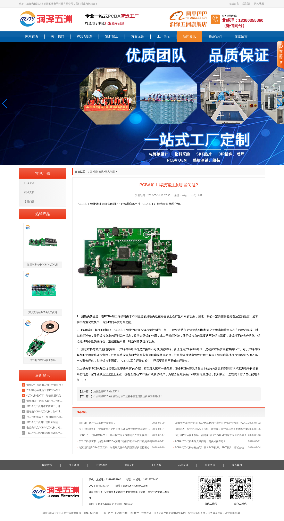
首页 (89, 171)
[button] (5, 103)
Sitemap (128, 504)
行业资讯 (29, 183)
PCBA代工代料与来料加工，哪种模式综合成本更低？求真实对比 (114, 435)
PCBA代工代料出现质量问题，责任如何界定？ (200, 441)
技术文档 (29, 192)
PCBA (114, 16)
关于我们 (57, 36)
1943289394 (102, 485)
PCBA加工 (94, 513)
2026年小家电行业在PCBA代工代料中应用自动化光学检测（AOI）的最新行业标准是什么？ (211, 422)
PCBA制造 (84, 36)
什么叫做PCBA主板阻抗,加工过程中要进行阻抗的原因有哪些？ (127, 396)
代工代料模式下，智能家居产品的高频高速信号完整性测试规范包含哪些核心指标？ (115, 429)
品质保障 (183, 465)
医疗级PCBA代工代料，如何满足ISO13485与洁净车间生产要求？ (211, 435)
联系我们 (246, 3)
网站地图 (259, 3)
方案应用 (137, 36)
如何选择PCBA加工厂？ (106, 391)
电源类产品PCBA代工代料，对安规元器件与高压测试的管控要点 (114, 447)
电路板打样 (121, 513)
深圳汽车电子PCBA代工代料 (42, 264)
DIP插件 (134, 513)
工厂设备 (156, 465)
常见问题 (110, 171)
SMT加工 (112, 36)
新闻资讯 (189, 36)
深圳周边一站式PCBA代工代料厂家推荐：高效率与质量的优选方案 (211, 429)
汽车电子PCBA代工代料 (43, 360)
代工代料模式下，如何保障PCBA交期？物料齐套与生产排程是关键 (115, 441)
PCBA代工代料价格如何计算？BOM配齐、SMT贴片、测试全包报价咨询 (211, 447)
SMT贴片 (108, 513)
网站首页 (31, 36)
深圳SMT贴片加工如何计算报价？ (97, 422)
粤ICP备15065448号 (100, 504)
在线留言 (234, 3)
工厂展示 (163, 36)
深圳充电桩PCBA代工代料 (42, 312)
